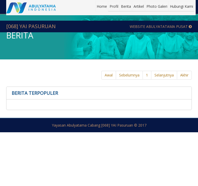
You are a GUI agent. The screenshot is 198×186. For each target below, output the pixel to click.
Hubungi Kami (181, 6)
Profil (114, 6)
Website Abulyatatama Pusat (161, 26)
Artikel (139, 6)
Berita (126, 6)
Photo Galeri (156, 6)
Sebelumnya (129, 75)
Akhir (184, 75)
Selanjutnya (164, 75)
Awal (109, 75)
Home (102, 6)
